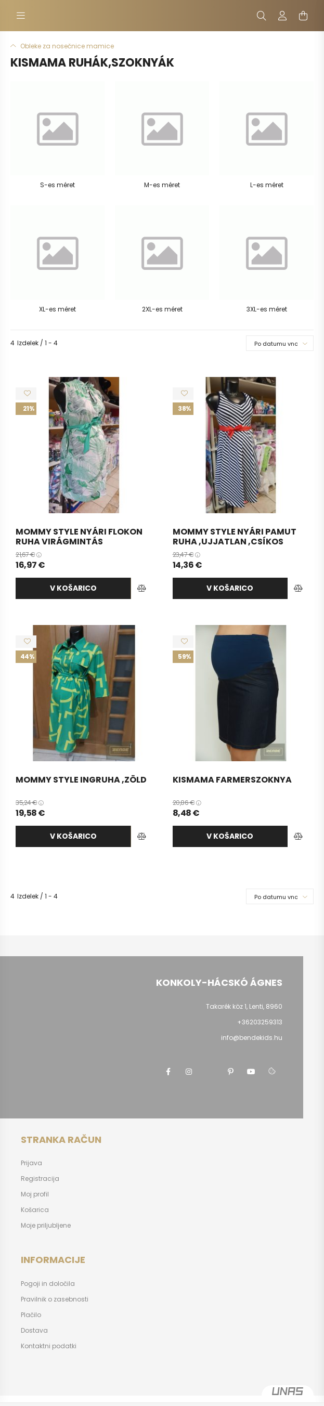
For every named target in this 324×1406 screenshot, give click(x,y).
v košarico (73, 588)
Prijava (31, 1163)
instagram (188, 1071)
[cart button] (303, 15)
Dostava (34, 1330)
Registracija (40, 1178)
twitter (209, 1071)
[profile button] (282, 15)
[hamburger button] (20, 15)
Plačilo (31, 1315)
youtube (251, 1071)
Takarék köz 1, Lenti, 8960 (244, 1006)
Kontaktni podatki (48, 1346)
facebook (168, 1071)
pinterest (230, 1071)
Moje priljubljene (46, 1225)
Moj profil (35, 1194)
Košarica (35, 1210)
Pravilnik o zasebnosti (54, 1299)
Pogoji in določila (48, 1283)
